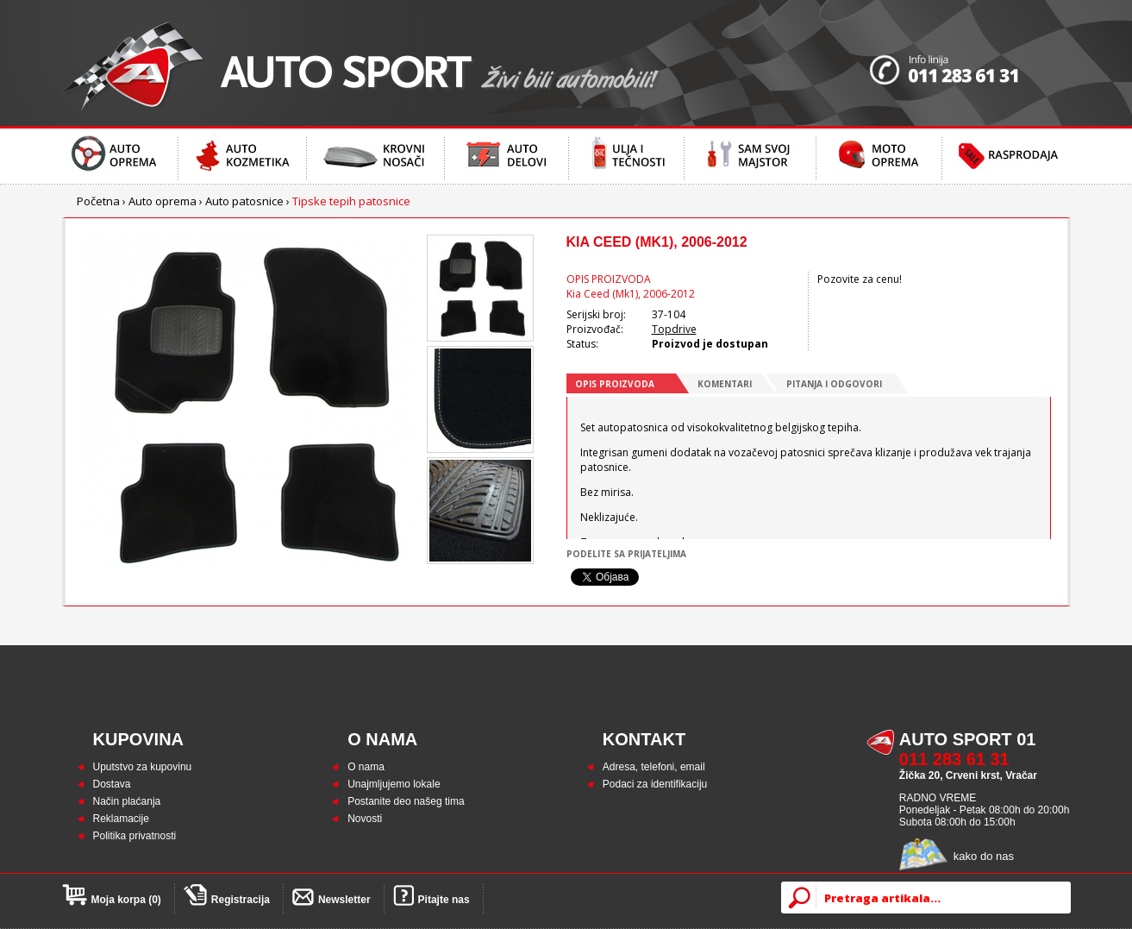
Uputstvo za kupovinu (142, 767)
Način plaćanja (127, 801)
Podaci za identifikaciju (655, 784)
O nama (366, 767)
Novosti (364, 819)
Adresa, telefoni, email (654, 767)
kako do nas (984, 856)
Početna (98, 201)
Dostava (112, 784)
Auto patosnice (244, 201)
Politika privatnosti (135, 836)
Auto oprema (162, 201)
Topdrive (674, 329)
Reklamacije (121, 819)
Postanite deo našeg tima (405, 801)
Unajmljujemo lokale (393, 784)
